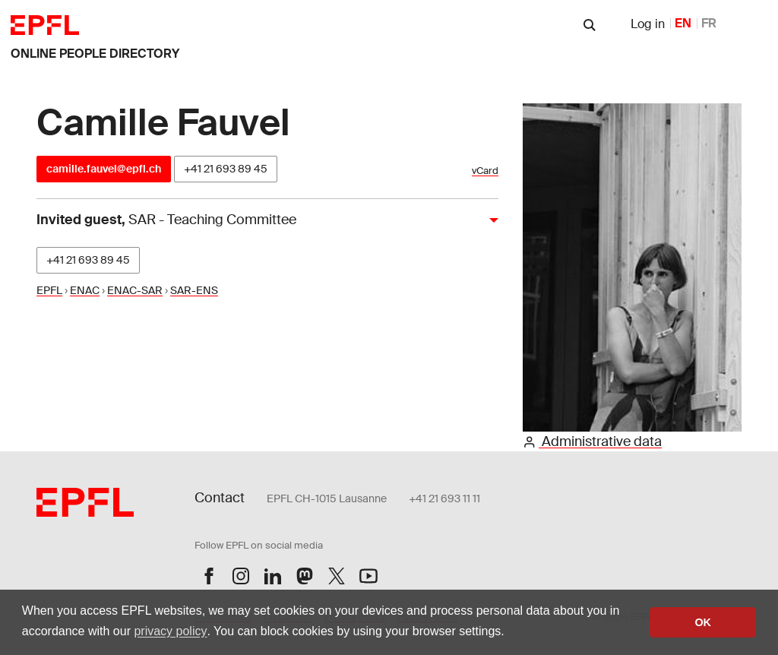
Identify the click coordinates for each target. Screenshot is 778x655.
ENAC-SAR (135, 290)
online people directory (95, 54)
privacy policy (170, 631)
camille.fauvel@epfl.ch (103, 169)
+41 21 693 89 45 (225, 169)
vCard (485, 170)
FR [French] (708, 23)
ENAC (85, 290)
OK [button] (702, 622)
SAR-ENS (194, 290)
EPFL (49, 290)
